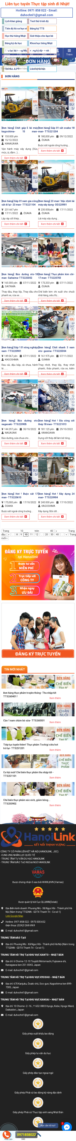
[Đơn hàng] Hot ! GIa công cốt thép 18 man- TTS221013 (56, 422)
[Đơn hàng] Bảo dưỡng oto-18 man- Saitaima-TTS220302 (20, 276)
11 (31, 534)
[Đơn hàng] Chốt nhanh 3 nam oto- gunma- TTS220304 (56, 349)
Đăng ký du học (13, 43)
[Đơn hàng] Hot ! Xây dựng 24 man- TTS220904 (56, 495)
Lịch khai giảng (13, 21)
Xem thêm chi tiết (52, 150)
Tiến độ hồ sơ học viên (17, 28)
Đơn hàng (23, 68)
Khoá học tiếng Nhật (41, 43)
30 (52, 534)
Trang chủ (6, 68)
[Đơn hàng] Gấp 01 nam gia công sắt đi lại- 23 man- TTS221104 (20, 203)
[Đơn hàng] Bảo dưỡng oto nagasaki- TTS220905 (20, 422)
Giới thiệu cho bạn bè (41, 36)
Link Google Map (14, 916)
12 (36, 534)
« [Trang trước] (8, 534)
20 (46, 534)
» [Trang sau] (66, 534)
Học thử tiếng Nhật (15, 36)
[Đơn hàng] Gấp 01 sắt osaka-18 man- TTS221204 (56, 130)
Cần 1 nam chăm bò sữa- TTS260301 (24, 720)
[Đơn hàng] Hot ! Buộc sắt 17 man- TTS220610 (20, 495)
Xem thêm (55, 698)
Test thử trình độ (39, 21)
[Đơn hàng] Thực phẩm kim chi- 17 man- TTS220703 (56, 276)
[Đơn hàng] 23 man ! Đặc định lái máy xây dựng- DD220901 (56, 203)
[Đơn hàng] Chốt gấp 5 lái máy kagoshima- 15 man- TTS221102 (20, 130)
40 (57, 534)
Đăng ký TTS (37, 28)
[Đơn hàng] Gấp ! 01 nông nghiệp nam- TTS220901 (20, 349)
